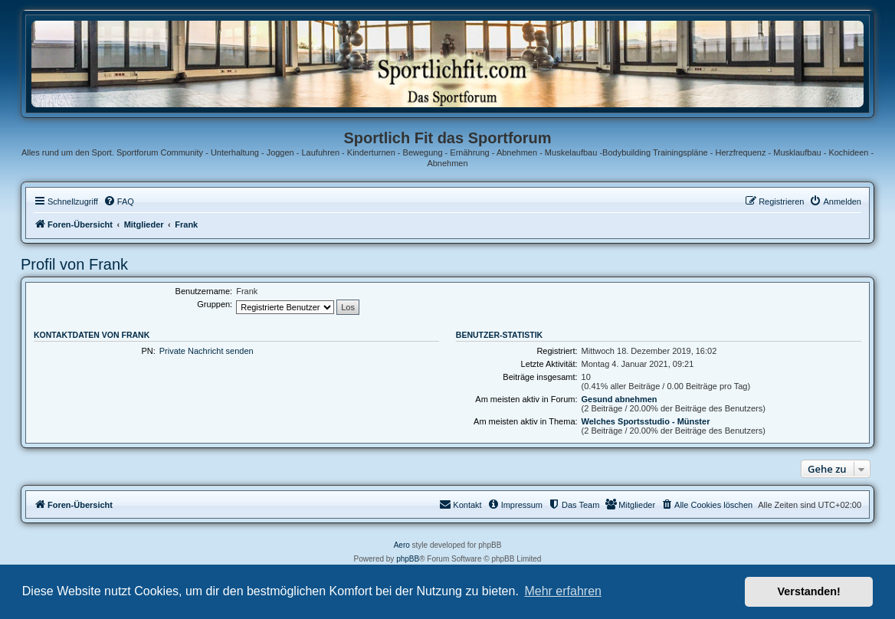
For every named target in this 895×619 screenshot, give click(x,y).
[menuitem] (118, 201)
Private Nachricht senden (206, 350)
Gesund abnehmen (619, 399)
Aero (402, 545)
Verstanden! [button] (809, 591)
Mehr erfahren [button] (563, 591)
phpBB (407, 559)
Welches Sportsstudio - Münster (646, 421)
